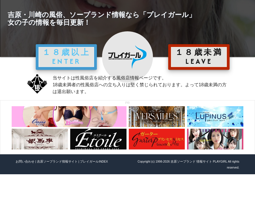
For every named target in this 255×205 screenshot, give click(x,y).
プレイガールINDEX (94, 161)
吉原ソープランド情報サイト (57, 161)
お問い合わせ (25, 161)
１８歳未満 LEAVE (199, 56)
